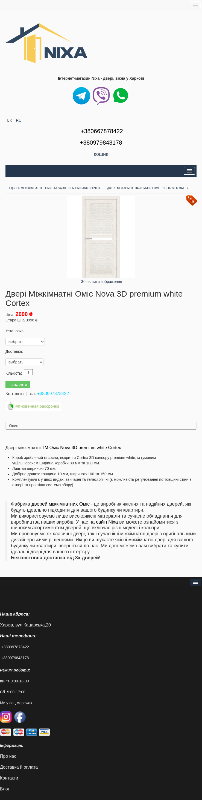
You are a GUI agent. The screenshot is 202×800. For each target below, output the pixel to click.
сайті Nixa (107, 522)
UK (10, 120)
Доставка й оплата (19, 767)
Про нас (8, 756)
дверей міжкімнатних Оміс (60, 504)
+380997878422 (53, 393)
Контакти (9, 778)
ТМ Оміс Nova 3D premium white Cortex (81, 447)
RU (18, 120)
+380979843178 (15, 658)
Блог (5, 789)
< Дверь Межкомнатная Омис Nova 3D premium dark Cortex (54, 188)
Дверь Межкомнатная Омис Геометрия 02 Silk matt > (147, 188)
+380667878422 (102, 131)
